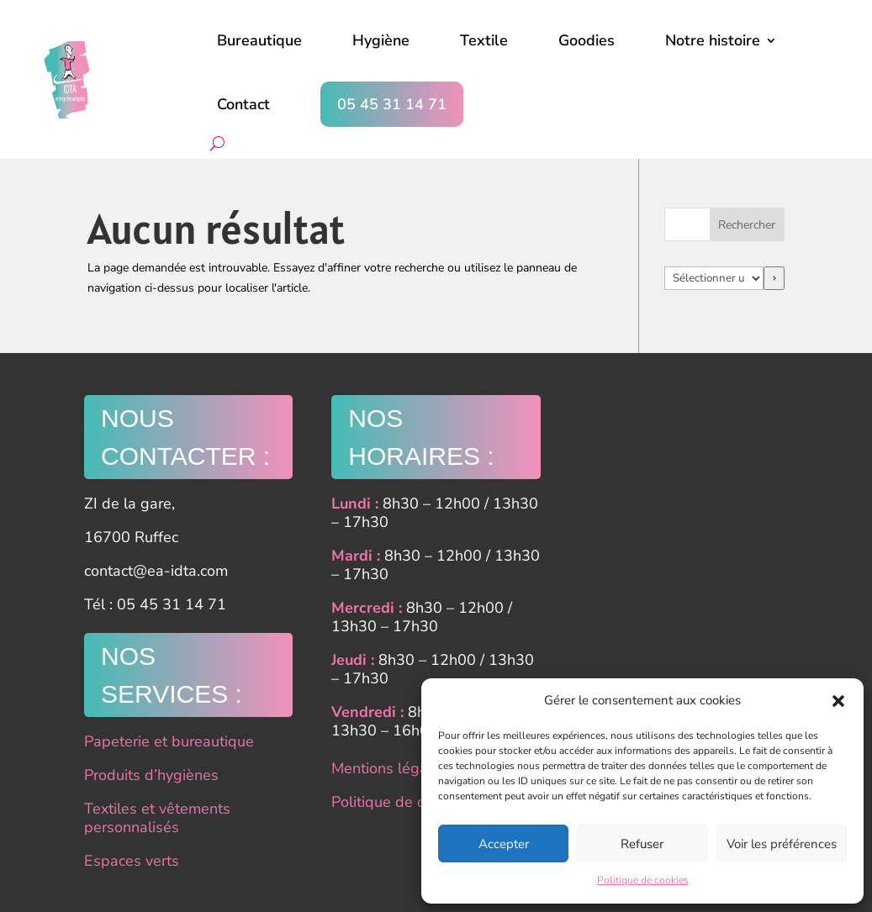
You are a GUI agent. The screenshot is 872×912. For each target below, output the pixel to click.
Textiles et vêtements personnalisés (157, 818)
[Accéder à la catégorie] (774, 278)
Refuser (642, 844)
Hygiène (381, 40)
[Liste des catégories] (714, 278)
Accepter (503, 844)
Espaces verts (131, 861)
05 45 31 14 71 (392, 104)
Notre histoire (712, 40)
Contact (243, 104)
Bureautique (259, 40)
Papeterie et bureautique (169, 741)
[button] (838, 701)
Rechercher (746, 225)
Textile (484, 40)
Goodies (586, 40)
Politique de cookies (643, 880)
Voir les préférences (782, 844)
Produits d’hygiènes (151, 775)
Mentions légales (389, 768)
